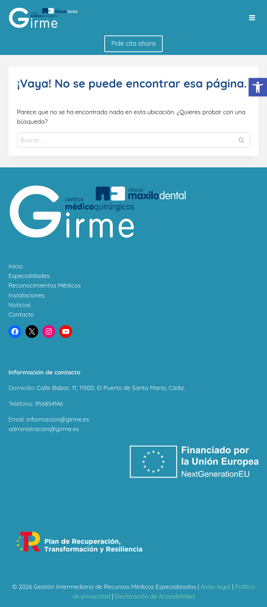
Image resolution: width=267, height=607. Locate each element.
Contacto (21, 314)
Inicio (15, 266)
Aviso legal (215, 586)
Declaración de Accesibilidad (155, 596)
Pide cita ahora (133, 43)
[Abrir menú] (252, 17)
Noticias (19, 304)
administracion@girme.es (43, 429)
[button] (258, 87)
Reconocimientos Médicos (44, 285)
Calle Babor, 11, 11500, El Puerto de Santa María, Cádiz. (111, 387)
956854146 (49, 403)
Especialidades (29, 275)
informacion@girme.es (58, 419)
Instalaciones (26, 295)
